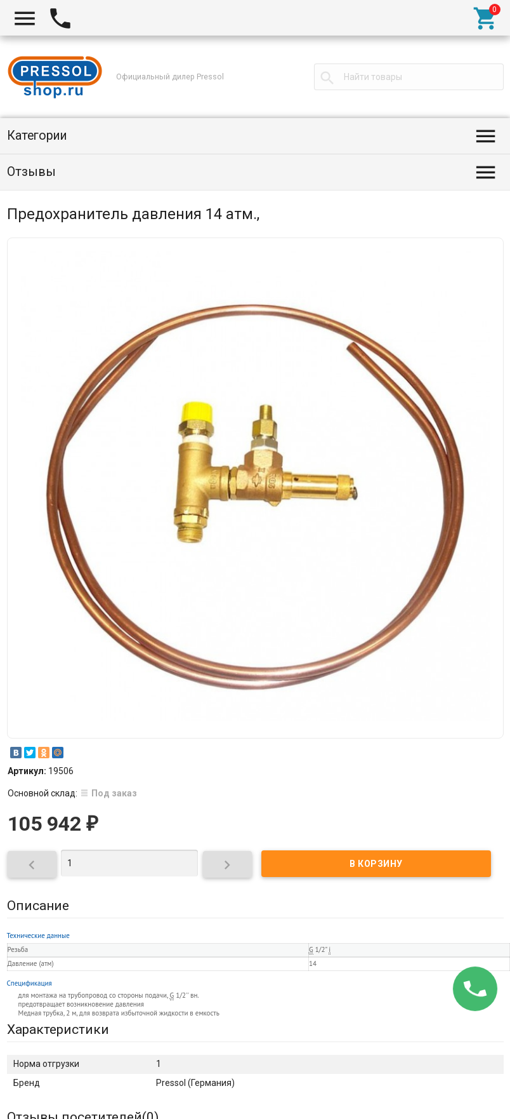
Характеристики (58, 1029)
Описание (38, 905)
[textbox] (408, 77)
